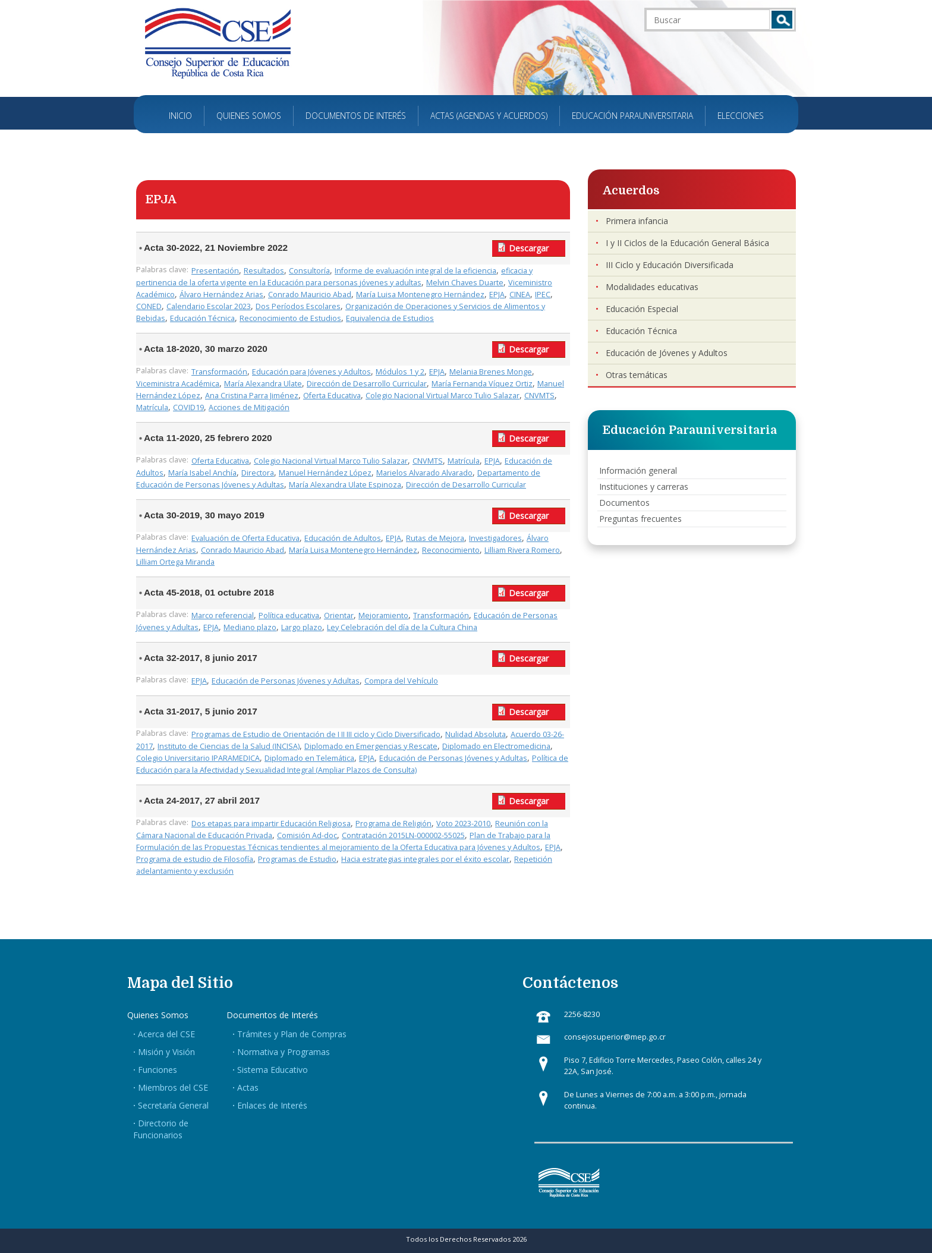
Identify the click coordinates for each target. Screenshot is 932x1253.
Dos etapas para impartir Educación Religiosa (271, 823)
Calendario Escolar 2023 (208, 306)
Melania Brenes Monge (490, 372)
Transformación (219, 372)
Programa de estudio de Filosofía (194, 859)
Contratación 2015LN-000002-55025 (403, 835)
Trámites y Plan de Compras (292, 1034)
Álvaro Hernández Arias (221, 294)
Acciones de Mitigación (249, 407)
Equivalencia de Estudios (390, 318)
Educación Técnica (202, 318)
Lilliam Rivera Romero (522, 550)
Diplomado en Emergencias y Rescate (370, 746)
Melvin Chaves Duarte (464, 283)
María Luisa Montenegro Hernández (420, 294)
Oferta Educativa (332, 396)
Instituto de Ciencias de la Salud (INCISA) (229, 746)
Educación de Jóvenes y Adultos (667, 352)
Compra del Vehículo (401, 681)
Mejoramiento (383, 615)
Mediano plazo (249, 627)
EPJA (497, 294)
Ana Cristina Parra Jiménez (251, 396)
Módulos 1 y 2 (400, 372)
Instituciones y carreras (643, 486)
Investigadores (495, 538)
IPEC (542, 294)
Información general (638, 470)
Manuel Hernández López (325, 473)
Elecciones (740, 115)
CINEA (519, 294)
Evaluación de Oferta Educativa (245, 538)
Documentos (624, 502)
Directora (257, 473)
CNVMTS (539, 396)
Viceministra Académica (177, 384)
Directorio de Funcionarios (160, 1129)
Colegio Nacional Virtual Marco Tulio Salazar (442, 396)
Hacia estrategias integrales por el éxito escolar (425, 859)
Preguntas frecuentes (640, 518)
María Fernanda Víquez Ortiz (482, 384)
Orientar (339, 615)
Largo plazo (301, 627)
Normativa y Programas (283, 1051)
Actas (248, 1087)
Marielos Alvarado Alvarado (424, 473)
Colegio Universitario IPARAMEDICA (198, 758)
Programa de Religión (393, 823)
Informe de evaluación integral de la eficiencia (415, 271)
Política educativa (289, 615)
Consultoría (309, 271)
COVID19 (188, 407)
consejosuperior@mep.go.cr (615, 1037)
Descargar (529, 248)
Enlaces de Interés (272, 1105)
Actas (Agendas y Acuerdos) (488, 115)
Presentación (215, 271)
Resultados (264, 271)
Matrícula (152, 407)
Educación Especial (642, 308)
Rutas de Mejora (435, 538)
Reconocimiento (451, 550)
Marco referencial (222, 615)
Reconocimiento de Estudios (290, 318)
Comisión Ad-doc (307, 835)
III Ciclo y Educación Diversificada (669, 264)
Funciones (157, 1069)
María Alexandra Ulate (263, 384)
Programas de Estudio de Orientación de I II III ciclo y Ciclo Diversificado (315, 734)
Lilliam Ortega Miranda (175, 562)
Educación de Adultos (342, 538)
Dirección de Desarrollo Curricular (367, 384)
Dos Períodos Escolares (298, 306)
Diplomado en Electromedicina (496, 746)
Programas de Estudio (297, 859)
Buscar (782, 20)
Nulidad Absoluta (475, 734)
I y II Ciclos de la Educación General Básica (687, 242)
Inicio (180, 115)
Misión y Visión (166, 1051)
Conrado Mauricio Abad (309, 294)
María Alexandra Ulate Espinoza (345, 485)
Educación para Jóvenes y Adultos (311, 372)
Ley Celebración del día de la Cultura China (402, 627)
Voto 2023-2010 (463, 823)
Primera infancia (637, 220)
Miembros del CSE (173, 1087)
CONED (149, 306)
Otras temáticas (636, 374)
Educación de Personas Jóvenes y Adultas (286, 681)
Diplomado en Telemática (309, 758)
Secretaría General (173, 1105)
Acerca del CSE (166, 1034)
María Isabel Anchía (202, 473)
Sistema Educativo (272, 1069)
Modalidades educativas (652, 286)
